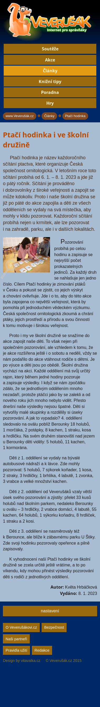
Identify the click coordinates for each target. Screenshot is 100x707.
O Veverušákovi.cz (21, 627)
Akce (50, 60)
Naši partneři (16, 639)
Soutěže (50, 49)
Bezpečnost (54, 627)
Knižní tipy (50, 81)
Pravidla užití (16, 650)
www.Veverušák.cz (20, 116)
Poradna (50, 92)
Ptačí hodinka (75, 116)
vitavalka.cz (30, 660)
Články (50, 71)
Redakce (41, 650)
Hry (50, 103)
